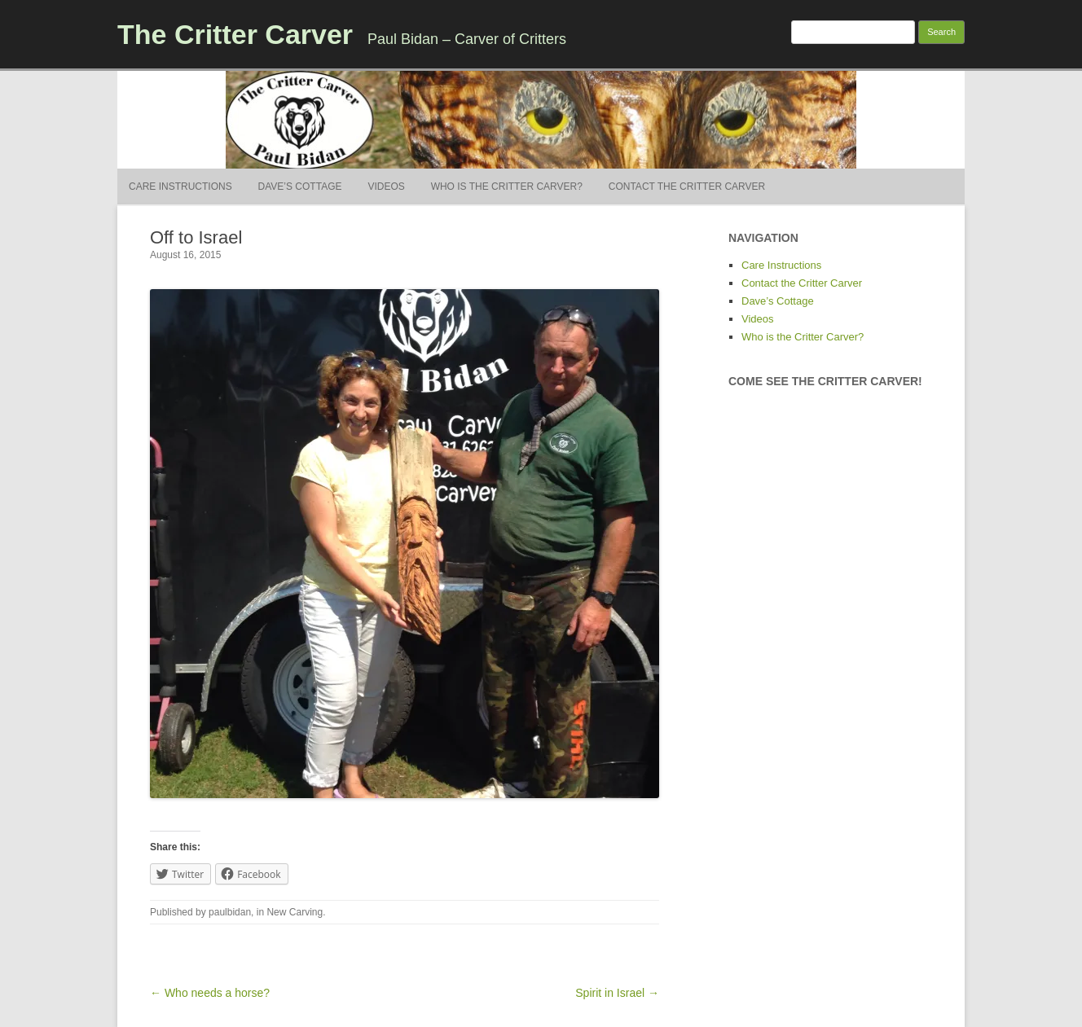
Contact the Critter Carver (687, 186)
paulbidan (230, 912)
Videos (385, 186)
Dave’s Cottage (300, 186)
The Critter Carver (235, 34)
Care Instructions (180, 186)
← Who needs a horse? (210, 992)
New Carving (294, 912)
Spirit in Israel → (617, 992)
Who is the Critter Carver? (507, 186)
